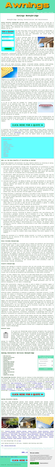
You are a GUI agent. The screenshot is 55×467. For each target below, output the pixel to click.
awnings (19, 57)
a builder (38, 384)
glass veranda (13, 243)
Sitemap (2, 456)
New (9, 456)
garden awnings (50, 332)
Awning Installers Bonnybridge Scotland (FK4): (15, 22)
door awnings (23, 339)
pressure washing (20, 386)
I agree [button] (32, 463)
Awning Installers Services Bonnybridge (17, 353)
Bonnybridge (17, 132)
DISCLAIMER (51, 12)
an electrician (32, 381)
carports (30, 269)
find (6, 401)
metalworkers (28, 388)
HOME (35, 12)
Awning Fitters (25, 432)
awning (40, 22)
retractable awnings (30, 344)
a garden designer (37, 383)
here (48, 414)
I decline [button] (36, 463)
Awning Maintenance (48, 432)
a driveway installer (37, 387)
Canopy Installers (43, 431)
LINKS (38, 12)
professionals (10, 413)
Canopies (13, 435)
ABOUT (42, 12)
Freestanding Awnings (14, 432)
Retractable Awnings (6, 438)
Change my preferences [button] (44, 463)
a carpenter (47, 388)
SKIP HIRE (18, 387)
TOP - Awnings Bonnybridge (8, 445)
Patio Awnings (23, 437)
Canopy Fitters (32, 431)
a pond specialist (21, 384)
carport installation (15, 308)
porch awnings (15, 339)
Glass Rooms (14, 434)
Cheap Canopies (5, 435)
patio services (50, 381)
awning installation (37, 164)
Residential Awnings (35, 432)
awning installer (38, 30)
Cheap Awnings (22, 434)
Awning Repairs (49, 434)
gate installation (16, 383)
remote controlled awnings (24, 337)
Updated (12, 456)
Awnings (42, 434)
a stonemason (12, 390)
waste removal (39, 386)
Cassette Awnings (10, 431)
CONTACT (45, 12)
